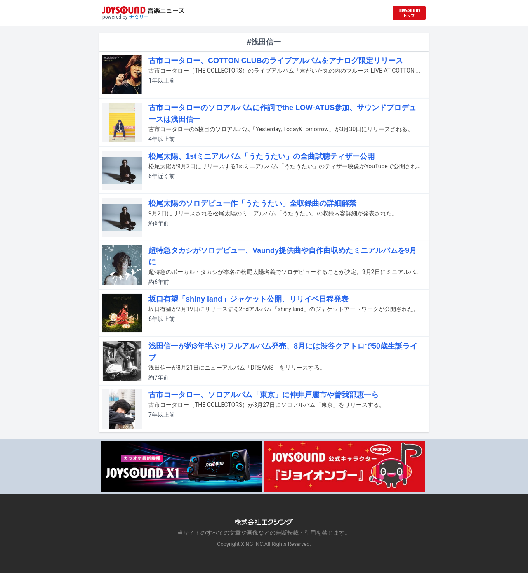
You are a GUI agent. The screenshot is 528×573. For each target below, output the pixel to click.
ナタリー (139, 17)
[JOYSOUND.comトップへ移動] (409, 13)
